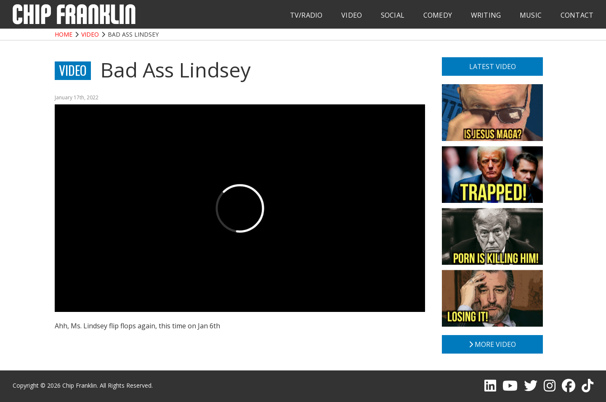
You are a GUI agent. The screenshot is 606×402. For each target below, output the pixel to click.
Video (351, 15)
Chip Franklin (79, 385)
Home (63, 34)
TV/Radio (306, 15)
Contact (577, 15)
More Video (492, 344)
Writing (486, 15)
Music (531, 15)
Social (392, 15)
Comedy (437, 15)
